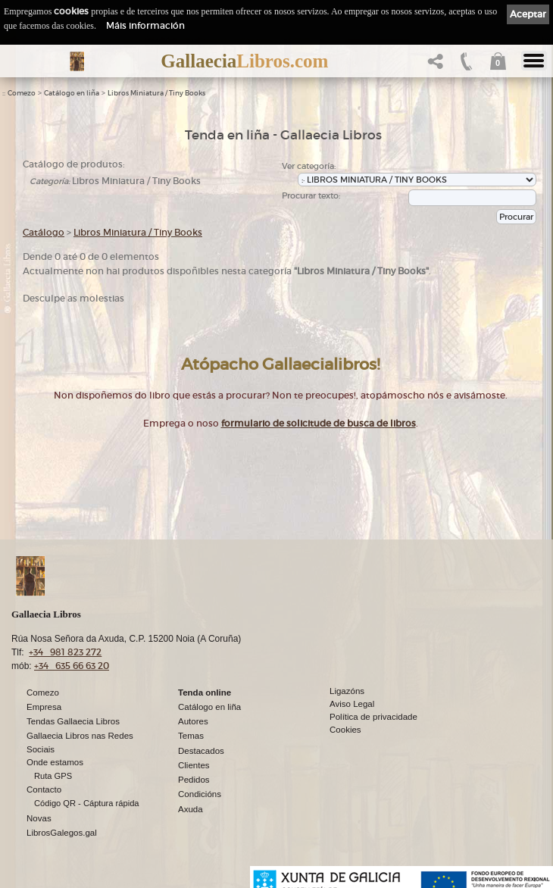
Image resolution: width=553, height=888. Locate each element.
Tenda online (204, 692)
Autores (193, 721)
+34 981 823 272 (65, 652)
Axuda (190, 809)
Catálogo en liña (71, 93)
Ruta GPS (53, 775)
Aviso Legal (352, 703)
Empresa (44, 706)
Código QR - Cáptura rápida (86, 803)
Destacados (201, 750)
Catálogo (43, 232)
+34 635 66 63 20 (71, 665)
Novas (39, 818)
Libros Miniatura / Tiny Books (156, 93)
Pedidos (194, 779)
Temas (191, 735)
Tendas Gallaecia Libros (73, 721)
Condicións (199, 794)
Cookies (345, 729)
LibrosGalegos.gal (62, 832)
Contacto (44, 789)
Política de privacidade (373, 716)
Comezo (22, 93)
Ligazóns (347, 691)
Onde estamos (55, 762)
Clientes (194, 765)
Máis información (145, 25)
